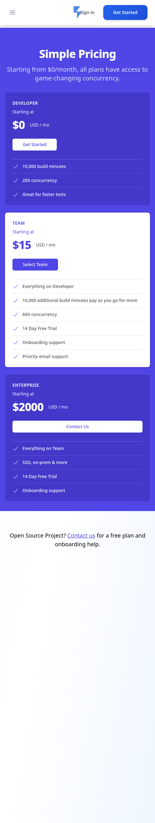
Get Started (125, 12)
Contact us (81, 535)
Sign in (87, 12)
